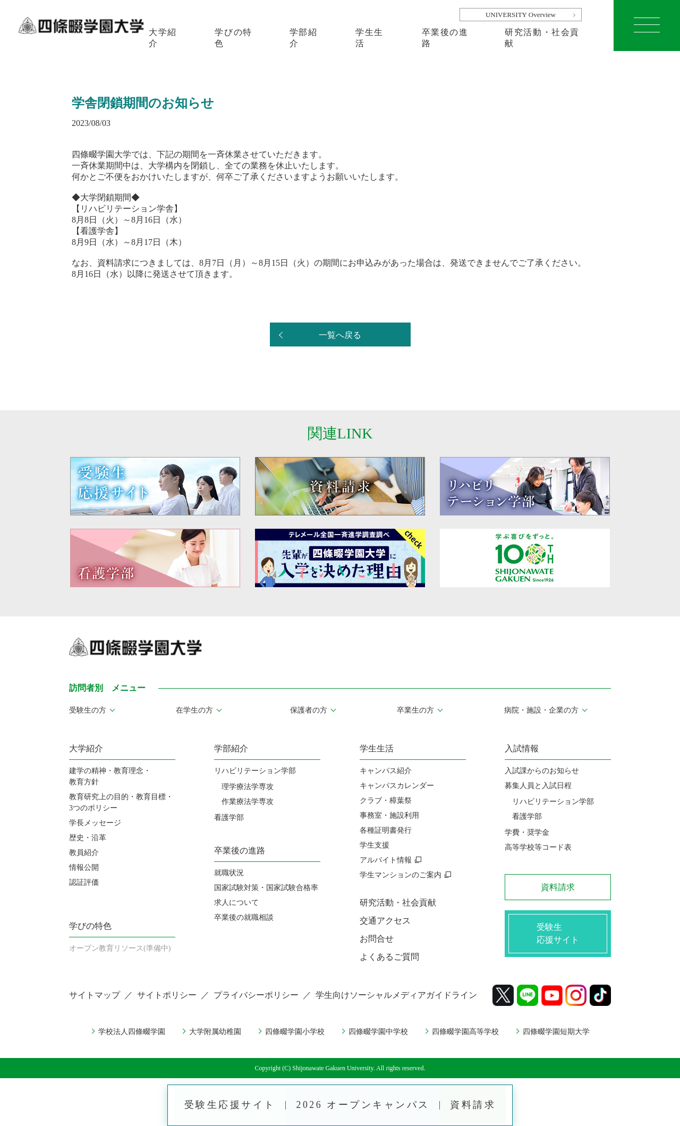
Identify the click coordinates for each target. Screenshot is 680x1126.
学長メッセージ (95, 823)
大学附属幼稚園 (215, 1032)
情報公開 (84, 867)
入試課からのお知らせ (542, 771)
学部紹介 (304, 38)
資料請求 (474, 1104)
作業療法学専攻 (248, 802)
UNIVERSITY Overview (521, 15)
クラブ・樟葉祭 (386, 801)
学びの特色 (233, 38)
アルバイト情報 (386, 860)
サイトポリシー (167, 995)
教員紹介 (84, 853)
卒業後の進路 (445, 38)
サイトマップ (94, 995)
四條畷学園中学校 (378, 1032)
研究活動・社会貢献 (542, 38)
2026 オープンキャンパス (363, 1104)
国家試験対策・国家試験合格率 (266, 888)
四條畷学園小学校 (295, 1032)
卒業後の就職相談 (244, 917)
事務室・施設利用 (389, 815)
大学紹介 (163, 38)
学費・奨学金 (527, 832)
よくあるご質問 (389, 956)
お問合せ (377, 938)
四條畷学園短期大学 (556, 1032)
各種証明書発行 (386, 830)
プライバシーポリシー (256, 995)
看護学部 (229, 818)
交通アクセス (385, 920)
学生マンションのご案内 (400, 875)
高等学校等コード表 (538, 847)
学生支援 (374, 845)
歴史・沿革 (87, 838)
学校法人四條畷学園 (131, 1032)
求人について (236, 903)
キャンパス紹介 (386, 771)
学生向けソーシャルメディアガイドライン (396, 995)
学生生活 (369, 38)
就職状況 (229, 873)
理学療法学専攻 (248, 787)
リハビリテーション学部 (255, 771)
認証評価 (84, 882)
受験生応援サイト (229, 1104)
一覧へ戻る (340, 335)
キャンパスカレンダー (397, 786)
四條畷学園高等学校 (465, 1032)
